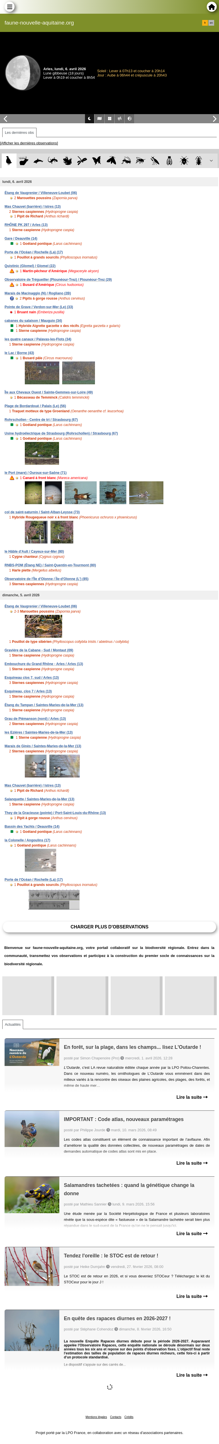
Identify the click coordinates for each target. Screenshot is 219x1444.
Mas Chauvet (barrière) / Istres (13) (33, 207)
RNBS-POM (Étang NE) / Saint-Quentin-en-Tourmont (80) (50, 565)
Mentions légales (96, 1417)
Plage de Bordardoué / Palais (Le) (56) (35, 406)
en (211, 22)
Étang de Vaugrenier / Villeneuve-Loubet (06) (41, 193)
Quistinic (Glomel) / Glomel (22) (30, 266)
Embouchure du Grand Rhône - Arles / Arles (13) (44, 664)
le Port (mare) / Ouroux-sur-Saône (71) (35, 473)
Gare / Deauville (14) (21, 239)
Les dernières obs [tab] (19, 132)
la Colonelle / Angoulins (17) (27, 840)
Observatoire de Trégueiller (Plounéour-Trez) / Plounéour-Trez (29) (58, 280)
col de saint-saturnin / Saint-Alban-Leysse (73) (42, 512)
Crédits (128, 1417)
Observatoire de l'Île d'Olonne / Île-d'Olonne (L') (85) (46, 579)
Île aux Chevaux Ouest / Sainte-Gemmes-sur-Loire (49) (49, 392)
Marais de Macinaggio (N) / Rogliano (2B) (38, 293)
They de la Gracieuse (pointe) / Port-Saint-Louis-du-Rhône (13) (55, 813)
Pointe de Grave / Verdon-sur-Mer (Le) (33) (39, 307)
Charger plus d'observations (109, 926)
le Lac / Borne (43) (19, 353)
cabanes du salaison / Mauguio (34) (33, 321)
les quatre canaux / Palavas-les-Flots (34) (38, 339)
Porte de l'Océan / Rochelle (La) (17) (34, 252)
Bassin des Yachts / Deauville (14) (32, 827)
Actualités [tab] (13, 1024)
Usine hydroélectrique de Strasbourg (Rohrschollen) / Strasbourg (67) (61, 433)
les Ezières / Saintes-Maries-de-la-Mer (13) (39, 732)
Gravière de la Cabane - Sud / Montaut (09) (39, 650)
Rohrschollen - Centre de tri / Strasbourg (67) (41, 420)
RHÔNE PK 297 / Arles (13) (26, 225)
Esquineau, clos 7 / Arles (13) (28, 691)
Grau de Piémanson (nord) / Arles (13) (35, 719)
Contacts (115, 1417)
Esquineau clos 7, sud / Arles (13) (32, 678)
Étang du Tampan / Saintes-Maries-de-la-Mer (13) (44, 705)
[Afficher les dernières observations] (29, 143)
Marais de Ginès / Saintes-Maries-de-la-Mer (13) (43, 746)
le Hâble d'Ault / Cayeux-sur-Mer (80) (34, 552)
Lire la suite (192, 1097)
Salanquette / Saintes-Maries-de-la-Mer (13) (39, 799)
